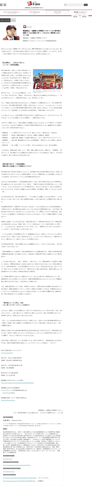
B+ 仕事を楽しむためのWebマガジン (34, 4)
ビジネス (29, 27)
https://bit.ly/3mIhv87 (7, 353)
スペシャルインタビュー (11, 13)
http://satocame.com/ (9, 471)
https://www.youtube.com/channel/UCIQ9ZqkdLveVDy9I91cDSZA (19, 478)
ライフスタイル (34, 13)
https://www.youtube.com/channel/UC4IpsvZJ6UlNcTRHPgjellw (17, 383)
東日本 (75, 16)
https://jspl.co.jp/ (7, 459)
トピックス (57, 13)
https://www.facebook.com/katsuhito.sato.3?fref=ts (16, 465)
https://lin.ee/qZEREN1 (9, 393)
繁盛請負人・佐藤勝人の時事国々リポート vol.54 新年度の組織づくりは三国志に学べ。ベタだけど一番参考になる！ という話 (42, 33)
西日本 (84, 16)
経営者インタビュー (80, 13)
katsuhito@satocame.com (8, 400)
